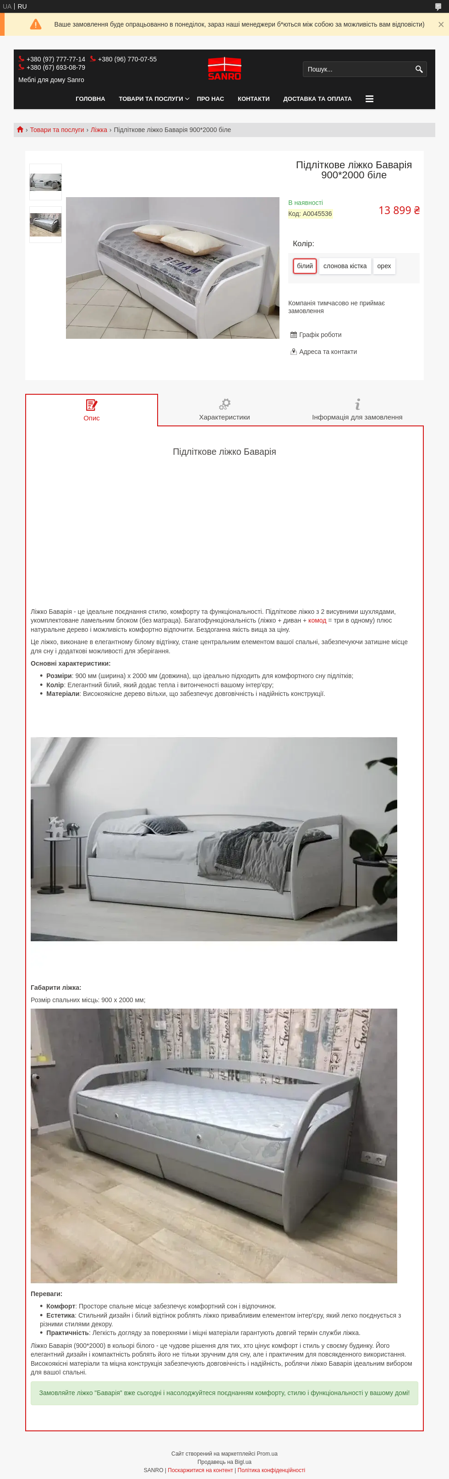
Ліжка (99, 129)
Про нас (210, 98)
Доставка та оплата (318, 98)
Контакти (254, 98)
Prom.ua (267, 1454)
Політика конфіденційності (272, 1470)
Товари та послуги (151, 98)
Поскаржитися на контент (200, 1470)
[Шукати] (419, 69)
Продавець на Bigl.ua (224, 1462)
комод (317, 620)
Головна (90, 98)
